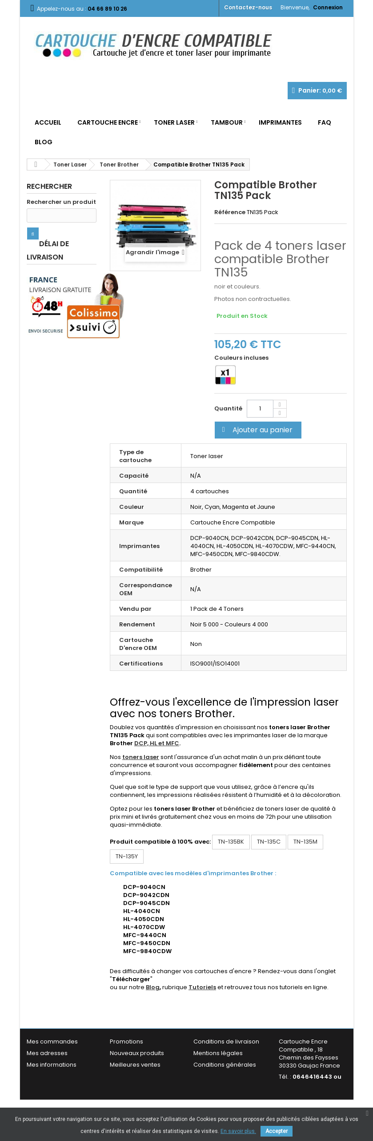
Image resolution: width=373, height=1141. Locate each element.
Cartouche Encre (107, 122)
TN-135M (305, 841)
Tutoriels (202, 987)
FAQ (324, 122)
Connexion (328, 7)
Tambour (227, 122)
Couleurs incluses (242, 358)
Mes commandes (52, 1041)
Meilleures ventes (135, 1064)
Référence (229, 212)
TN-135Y (127, 856)
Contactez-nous (248, 7)
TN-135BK (231, 841)
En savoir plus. (238, 1131)
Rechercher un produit (61, 202)
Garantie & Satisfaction (226, 1076)
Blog (43, 142)
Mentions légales (218, 1053)
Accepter (276, 1131)
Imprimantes (280, 122)
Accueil (48, 122)
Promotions (126, 1041)
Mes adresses (47, 1053)
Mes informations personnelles (51, 1068)
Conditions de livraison (226, 1041)
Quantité (228, 408)
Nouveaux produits (137, 1053)
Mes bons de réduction (60, 1084)
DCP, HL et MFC (156, 743)
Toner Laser (174, 122)
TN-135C (269, 841)
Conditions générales (224, 1064)
